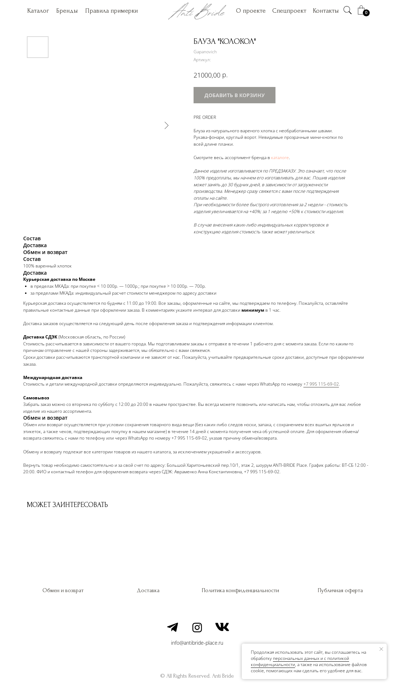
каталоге (280, 157)
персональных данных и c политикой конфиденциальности (300, 661)
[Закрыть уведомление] (381, 649)
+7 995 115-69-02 (321, 384)
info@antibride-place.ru (197, 642)
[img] (347, 10)
